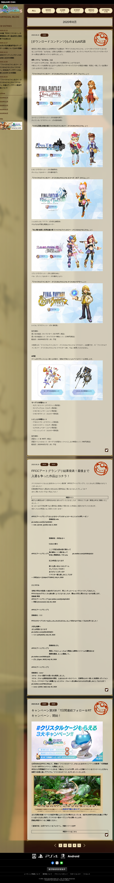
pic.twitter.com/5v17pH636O (42, 522)
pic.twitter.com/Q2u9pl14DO (59, 599)
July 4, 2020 (59, 577)
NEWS (48, 10)
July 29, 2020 (50, 635)
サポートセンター (75, 874)
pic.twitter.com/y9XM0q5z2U (82, 554)
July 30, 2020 (52, 659)
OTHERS (105, 10)
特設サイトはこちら (70, 831)
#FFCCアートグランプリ (40, 516)
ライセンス (86, 874)
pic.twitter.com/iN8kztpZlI (41, 657)
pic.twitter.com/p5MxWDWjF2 (42, 632)
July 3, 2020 (52, 525)
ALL (34, 11)
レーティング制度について (32, 874)
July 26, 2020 (51, 602)
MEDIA (91, 10)
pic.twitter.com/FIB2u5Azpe (42, 684)
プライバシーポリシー (61, 874)
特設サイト (70, 497)
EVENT (77, 10)
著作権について (47, 874)
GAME (62, 10)
